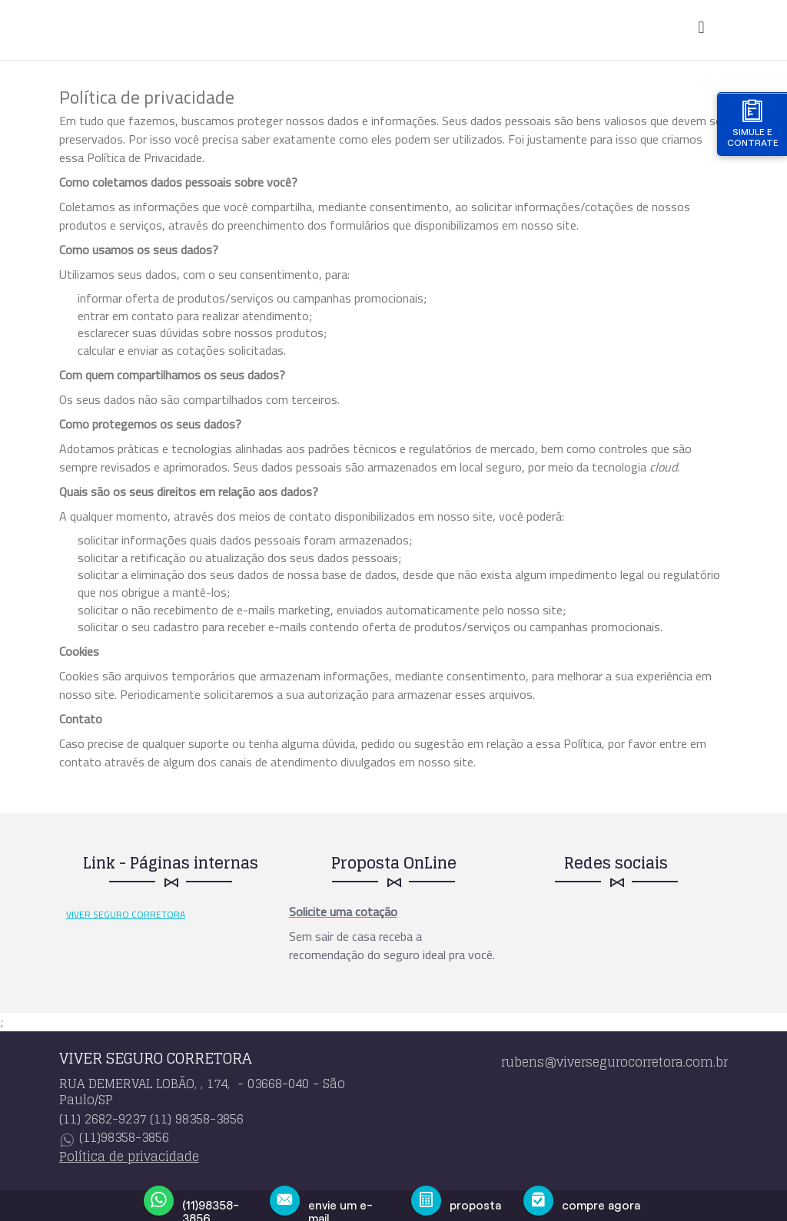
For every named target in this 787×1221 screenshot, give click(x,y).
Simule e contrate (752, 123)
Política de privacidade (129, 1156)
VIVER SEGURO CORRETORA (125, 915)
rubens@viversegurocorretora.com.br (614, 1062)
